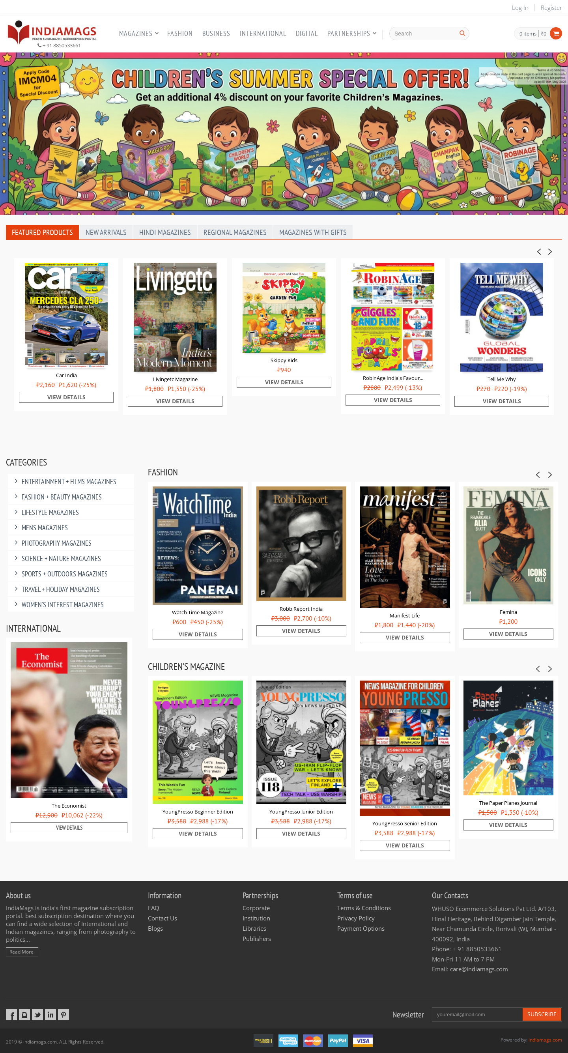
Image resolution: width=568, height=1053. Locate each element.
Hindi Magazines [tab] (165, 232)
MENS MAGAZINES (40, 527)
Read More (21, 951)
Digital (307, 33)
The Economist (69, 805)
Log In (520, 7)
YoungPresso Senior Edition (404, 823)
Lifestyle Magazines (45, 512)
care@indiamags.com (479, 969)
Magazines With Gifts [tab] (313, 232)
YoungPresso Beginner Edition (198, 811)
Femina (508, 611)
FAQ (153, 908)
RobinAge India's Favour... (393, 378)
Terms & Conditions (364, 908)
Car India (66, 375)
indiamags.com (545, 1039)
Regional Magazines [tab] (235, 232)
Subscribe (542, 1014)
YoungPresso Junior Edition (301, 811)
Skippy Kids (284, 360)
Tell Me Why (502, 379)
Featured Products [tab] (42, 232)
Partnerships (348, 33)
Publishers (257, 939)
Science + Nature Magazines (56, 558)
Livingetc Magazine (175, 379)
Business (216, 33)
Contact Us (162, 918)
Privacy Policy (356, 918)
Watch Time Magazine (197, 612)
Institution (256, 918)
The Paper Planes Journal (508, 802)
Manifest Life (405, 615)
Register (551, 7)
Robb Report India (301, 608)
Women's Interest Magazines (58, 604)
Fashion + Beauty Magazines (57, 496)
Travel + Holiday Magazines (56, 589)
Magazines (136, 33)
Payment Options (361, 928)
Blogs (155, 928)
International (263, 33)
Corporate (256, 908)
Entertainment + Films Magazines (64, 481)
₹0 (543, 33)
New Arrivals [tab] (106, 232)
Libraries (254, 928)
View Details (66, 397)
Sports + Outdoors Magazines (60, 573)
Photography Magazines (52, 543)
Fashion (180, 33)
